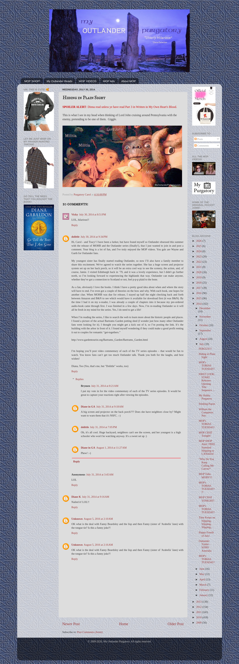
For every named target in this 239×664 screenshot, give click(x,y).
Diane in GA (88, 406)
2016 (199, 293)
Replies (80, 379)
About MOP (128, 81)
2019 (199, 277)
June (202, 568)
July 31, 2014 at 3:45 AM (99, 474)
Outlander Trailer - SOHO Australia (205, 545)
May (202, 574)
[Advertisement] (39, 313)
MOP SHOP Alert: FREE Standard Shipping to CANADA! (207, 447)
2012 (199, 606)
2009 (199, 622)
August (203, 338)
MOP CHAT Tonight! (205, 434)
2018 (199, 282)
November (205, 316)
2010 (199, 617)
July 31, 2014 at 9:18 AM (109, 406)
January (203, 595)
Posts (198, 139)
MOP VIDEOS (88, 81)
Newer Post (71, 624)
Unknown (77, 518)
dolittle (76, 236)
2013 (199, 601)
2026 (199, 240)
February (204, 589)
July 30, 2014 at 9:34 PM (94, 236)
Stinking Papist (207, 403)
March (203, 584)
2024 (199, 251)
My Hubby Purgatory (205, 397)
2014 (199, 303)
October (204, 325)
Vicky (75, 214)
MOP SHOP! (32, 81)
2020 (199, 272)
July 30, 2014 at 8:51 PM (92, 214)
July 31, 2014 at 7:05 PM (103, 427)
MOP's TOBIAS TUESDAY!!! (207, 487)
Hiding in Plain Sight (207, 355)
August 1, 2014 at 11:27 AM (111, 447)
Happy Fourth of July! (206, 534)
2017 (199, 287)
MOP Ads (109, 81)
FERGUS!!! (205, 348)
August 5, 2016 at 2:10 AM (98, 518)
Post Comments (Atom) (90, 632)
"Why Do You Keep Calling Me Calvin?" (206, 464)
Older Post (176, 624)
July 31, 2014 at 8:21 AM (104, 385)
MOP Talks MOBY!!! (205, 475)
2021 (199, 266)
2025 (199, 246)
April (202, 579)
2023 (199, 256)
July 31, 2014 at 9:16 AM (95, 496)
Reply (75, 225)
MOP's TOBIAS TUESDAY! (207, 365)
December (204, 308)
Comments (201, 145)
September (205, 330)
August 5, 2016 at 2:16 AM (98, 544)
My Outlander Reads (59, 81)
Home (123, 624)
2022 (199, 261)
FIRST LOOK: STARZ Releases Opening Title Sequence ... (207, 382)
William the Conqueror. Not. (206, 412)
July (202, 344)
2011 (199, 612)
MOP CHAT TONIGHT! (206, 499)
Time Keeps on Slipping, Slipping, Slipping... (207, 522)
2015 (199, 298)
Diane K (76, 496)
